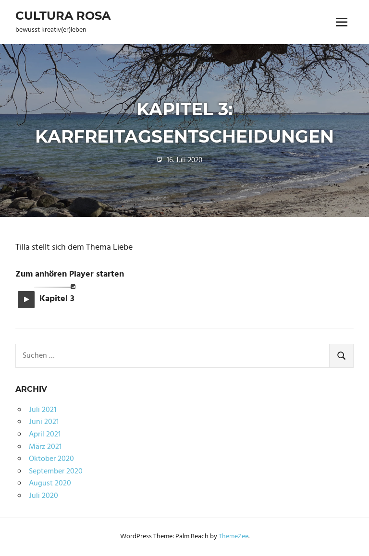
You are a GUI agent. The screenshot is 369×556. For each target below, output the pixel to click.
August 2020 (50, 483)
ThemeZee (233, 536)
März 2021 (45, 447)
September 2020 (56, 471)
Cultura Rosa (63, 16)
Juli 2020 (43, 496)
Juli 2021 (42, 410)
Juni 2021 (44, 422)
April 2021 (45, 434)
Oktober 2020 (51, 459)
